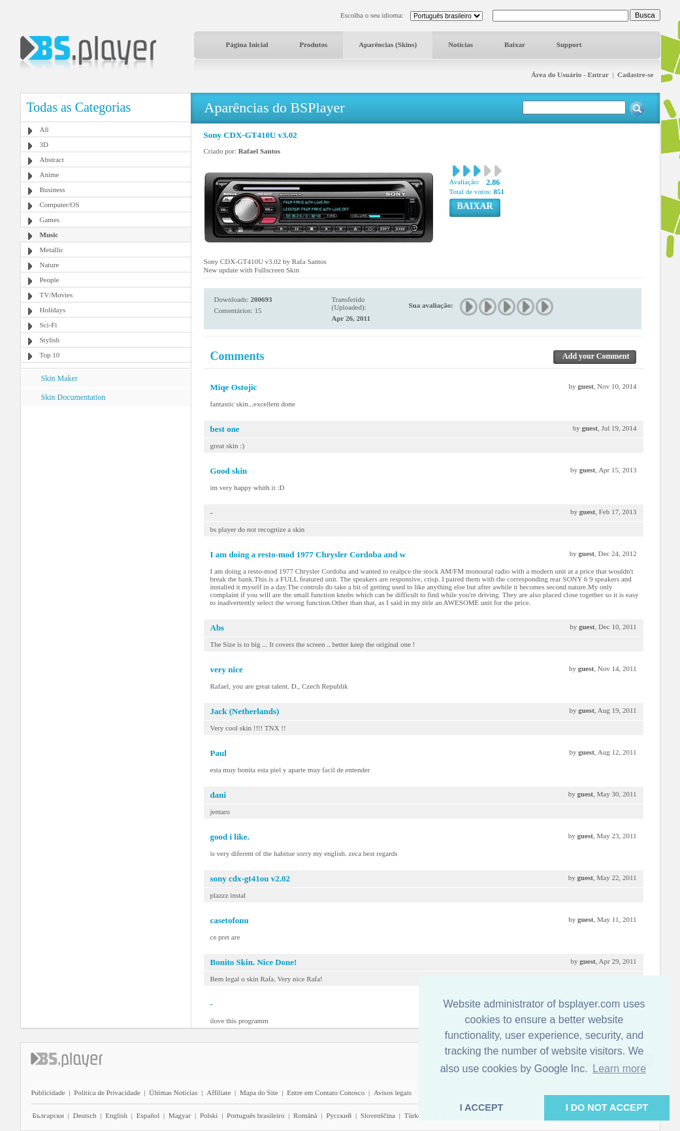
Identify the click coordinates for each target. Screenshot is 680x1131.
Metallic (52, 250)
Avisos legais (393, 1092)
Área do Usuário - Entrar (570, 74)
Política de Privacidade (107, 1092)
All (44, 129)
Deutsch (85, 1115)
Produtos (314, 44)
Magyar (180, 1115)
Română (305, 1115)
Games (50, 219)
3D (44, 144)
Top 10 (50, 355)
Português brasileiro (255, 1115)
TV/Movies (56, 295)
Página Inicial (247, 44)
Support (569, 44)
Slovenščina (378, 1115)
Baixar (514, 44)
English (116, 1115)
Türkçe (414, 1115)
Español (148, 1115)
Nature (49, 265)
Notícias (460, 44)
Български (49, 1115)
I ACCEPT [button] (482, 1107)
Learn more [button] (619, 1068)
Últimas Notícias (173, 1092)
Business (52, 189)
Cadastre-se (635, 74)
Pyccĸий (338, 1115)
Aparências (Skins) (388, 44)
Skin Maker (59, 378)
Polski (209, 1115)
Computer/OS (60, 204)
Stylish (50, 340)
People (49, 280)
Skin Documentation (73, 397)
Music (49, 234)
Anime (49, 174)
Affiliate (218, 1092)
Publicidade (48, 1092)
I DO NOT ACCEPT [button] (607, 1107)
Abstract (52, 159)
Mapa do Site (259, 1092)
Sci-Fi (48, 325)
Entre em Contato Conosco (325, 1092)
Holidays (53, 310)
